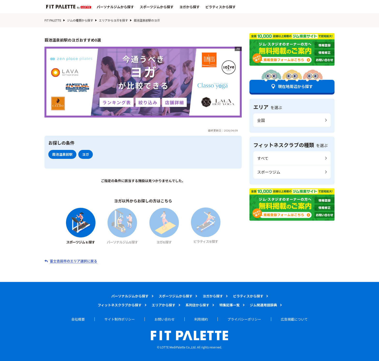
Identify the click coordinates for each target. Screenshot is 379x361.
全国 (261, 120)
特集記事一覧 (229, 304)
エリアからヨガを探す (113, 20)
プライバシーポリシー (244, 319)
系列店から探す (197, 304)
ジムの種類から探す (80, 20)
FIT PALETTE (52, 20)
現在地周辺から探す (295, 86)
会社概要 (78, 319)
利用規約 (201, 319)
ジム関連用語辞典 (263, 304)
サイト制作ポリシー (119, 319)
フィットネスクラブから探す (120, 304)
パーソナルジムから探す (115, 6)
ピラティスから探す (220, 6)
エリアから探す (163, 304)
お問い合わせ (164, 319)
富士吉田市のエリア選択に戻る (73, 261)
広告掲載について (294, 319)
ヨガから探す (189, 6)
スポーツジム (268, 172)
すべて (262, 158)
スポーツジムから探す (157, 6)
